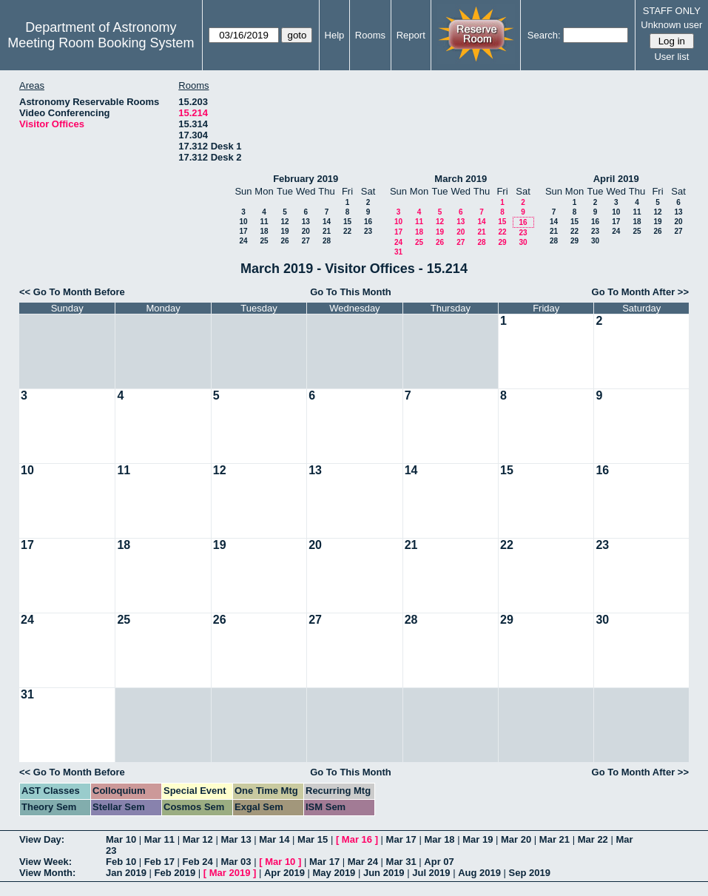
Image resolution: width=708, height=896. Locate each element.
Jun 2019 (384, 872)
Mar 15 (312, 839)
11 (264, 222)
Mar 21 (554, 839)
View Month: (47, 872)
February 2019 (305, 178)
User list (671, 56)
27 (306, 241)
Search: (544, 35)
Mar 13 (235, 839)
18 (264, 231)
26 (284, 241)
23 (368, 231)
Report (411, 35)
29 (502, 242)
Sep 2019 (529, 872)
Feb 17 (159, 861)
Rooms (370, 35)
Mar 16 (357, 839)
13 (306, 222)
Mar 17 (401, 839)
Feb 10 (121, 861)
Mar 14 (274, 839)
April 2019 (616, 178)
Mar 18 (439, 839)
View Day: (41, 839)
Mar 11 (159, 839)
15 (347, 222)
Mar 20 (516, 839)
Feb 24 (198, 861)
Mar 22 (593, 839)
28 (327, 241)
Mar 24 (363, 861)
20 (306, 231)
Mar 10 (121, 839)
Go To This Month (350, 291)
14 (327, 222)
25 (264, 241)
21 (327, 231)
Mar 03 (235, 861)
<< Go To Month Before (72, 291)
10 (243, 222)
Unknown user (671, 24)
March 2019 (460, 178)
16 (368, 222)
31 (398, 252)
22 (347, 231)
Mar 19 (477, 839)
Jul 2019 (431, 872)
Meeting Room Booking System (100, 43)
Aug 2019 (479, 872)
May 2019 (334, 872)
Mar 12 (198, 839)
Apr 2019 (284, 872)
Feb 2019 (175, 872)
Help (335, 35)
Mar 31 (401, 861)
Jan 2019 (126, 872)
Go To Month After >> (640, 291)
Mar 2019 (230, 872)
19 (284, 231)
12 (284, 222)
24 (243, 241)
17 (243, 231)
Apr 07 (439, 861)
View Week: (45, 861)
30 (523, 242)
